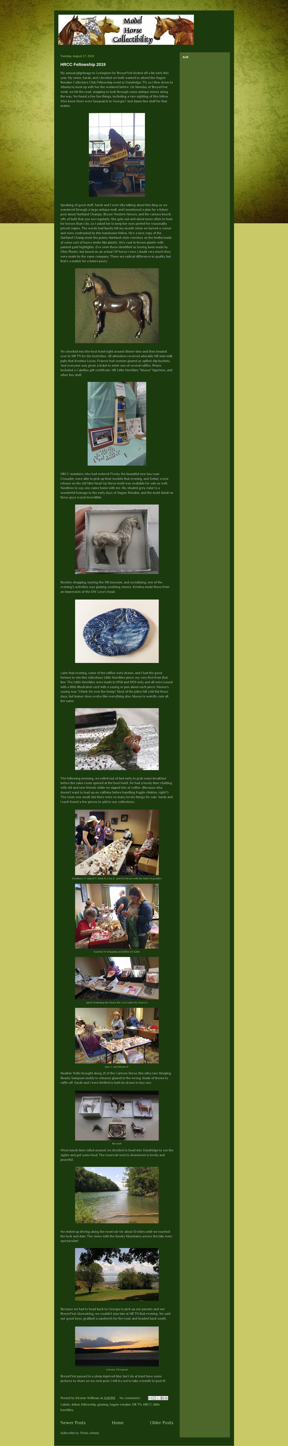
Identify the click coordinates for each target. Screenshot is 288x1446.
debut (76, 1404)
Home (118, 1422)
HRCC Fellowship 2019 (83, 64)
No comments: (130, 1398)
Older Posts (161, 1422)
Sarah (87, 78)
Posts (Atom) (89, 1433)
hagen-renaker (120, 1404)
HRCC (147, 1404)
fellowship (88, 1404)
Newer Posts (73, 1422)
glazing (102, 1404)
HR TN (76, 356)
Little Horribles (114, 677)
